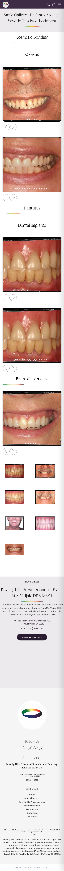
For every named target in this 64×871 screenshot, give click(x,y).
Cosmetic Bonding (32, 37)
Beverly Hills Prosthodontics (32, 802)
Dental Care (32, 809)
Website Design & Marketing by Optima (31, 867)
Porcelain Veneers (32, 379)
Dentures (32, 208)
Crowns (32, 55)
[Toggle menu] (59, 4)
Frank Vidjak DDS (32, 798)
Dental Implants (32, 225)
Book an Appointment (32, 637)
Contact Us (32, 816)
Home (32, 794)
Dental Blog (32, 813)
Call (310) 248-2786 (33, 628)
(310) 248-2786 (32, 780)
